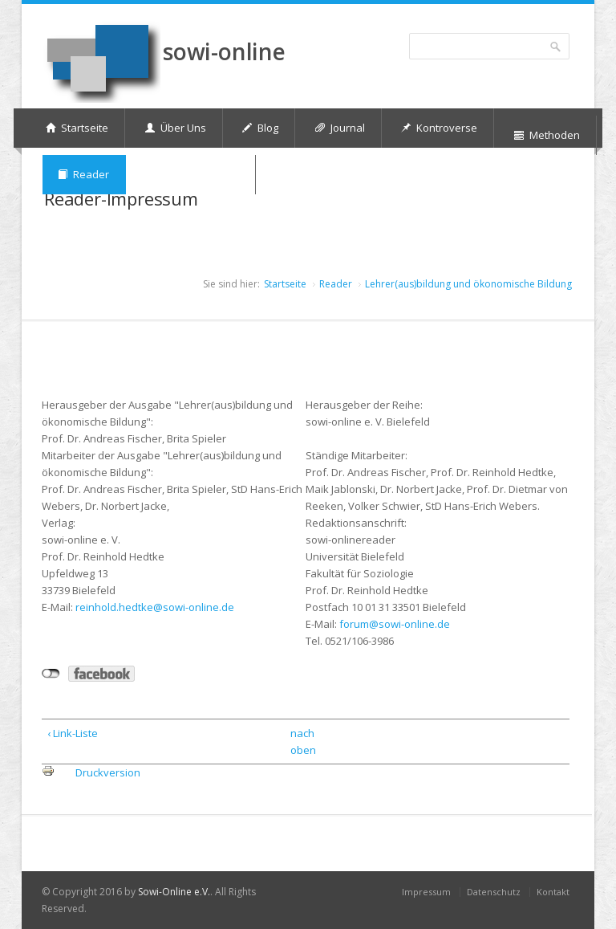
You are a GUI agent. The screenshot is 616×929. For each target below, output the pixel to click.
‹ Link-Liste (72, 733)
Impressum (426, 892)
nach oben (300, 741)
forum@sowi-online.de (394, 624)
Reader (335, 284)
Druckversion (107, 772)
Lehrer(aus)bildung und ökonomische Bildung (468, 284)
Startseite (285, 284)
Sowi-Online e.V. (174, 891)
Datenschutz (494, 892)
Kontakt (553, 892)
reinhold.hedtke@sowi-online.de (154, 607)
